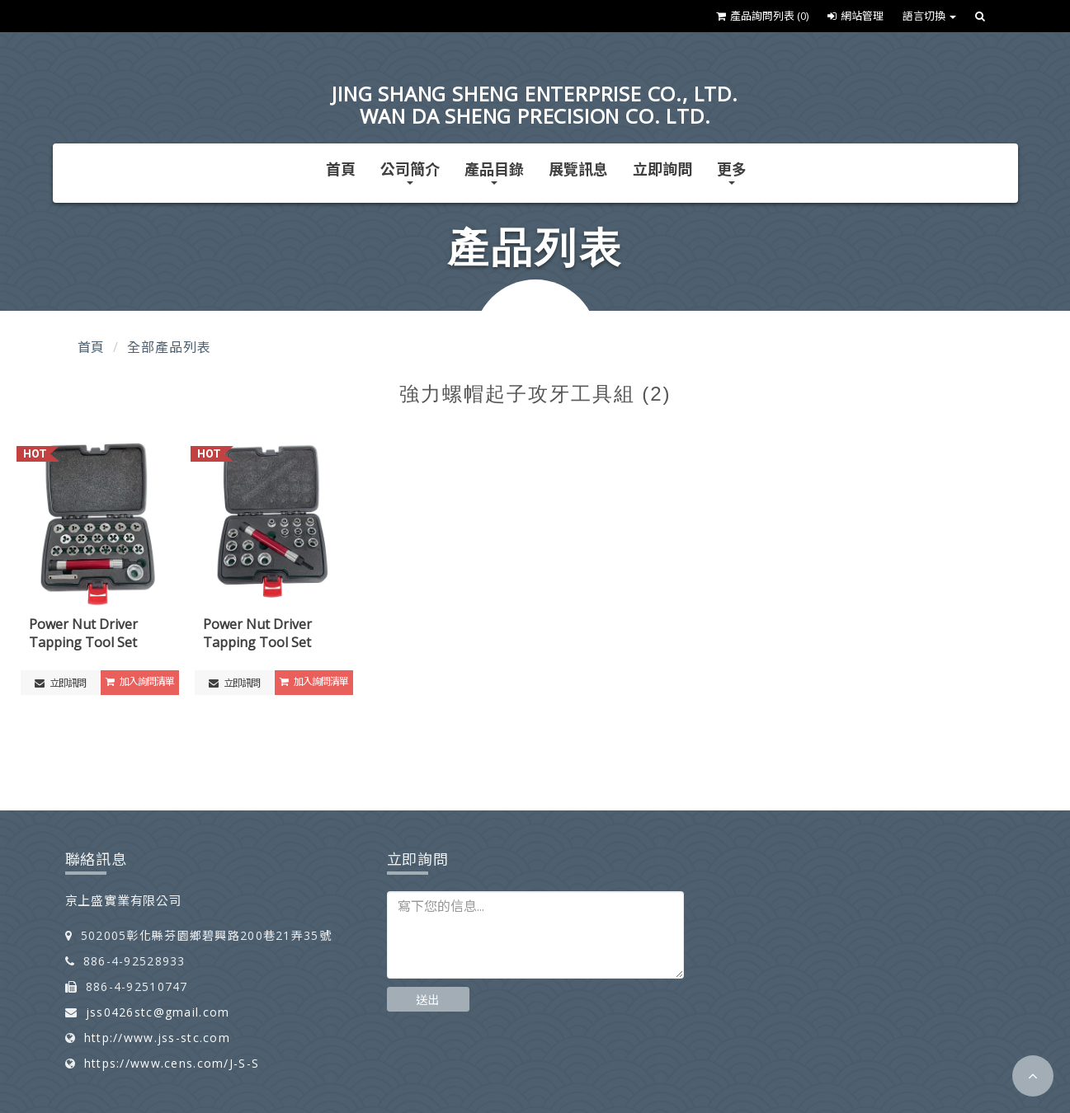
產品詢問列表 (762, 15)
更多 (732, 172)
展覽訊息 (578, 169)
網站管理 (855, 15)
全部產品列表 (168, 347)
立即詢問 (662, 169)
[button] (1033, 1076)
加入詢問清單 (140, 681)
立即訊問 (60, 683)
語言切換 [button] (929, 15)
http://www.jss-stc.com (157, 1037)
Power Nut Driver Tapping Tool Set (83, 633)
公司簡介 (410, 172)
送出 (428, 999)
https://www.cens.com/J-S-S (171, 1063)
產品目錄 (494, 172)
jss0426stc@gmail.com (158, 1012)
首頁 (341, 169)
